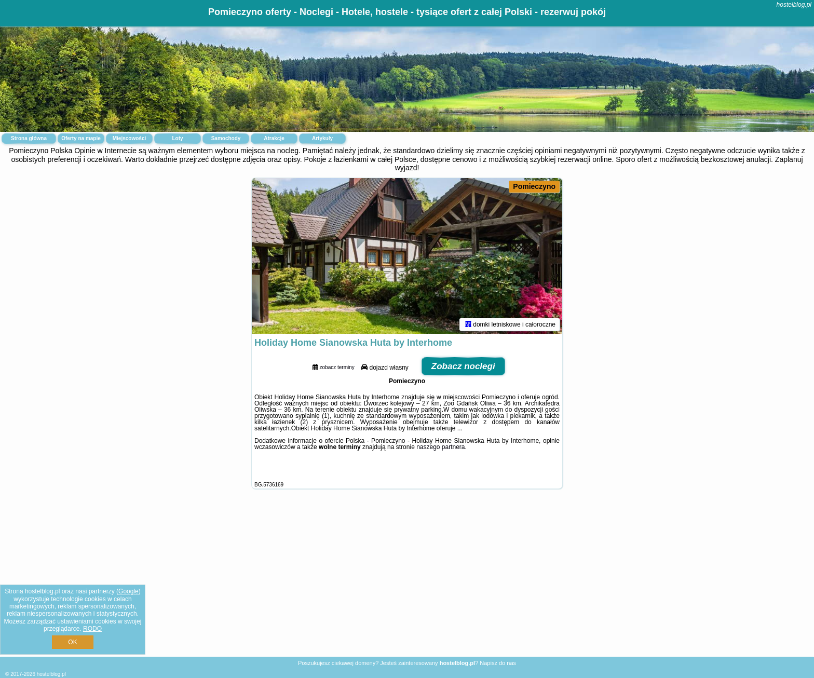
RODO (92, 628)
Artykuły (322, 138)
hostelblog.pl (794, 4)
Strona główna (29, 138)
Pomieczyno (534, 186)
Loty (177, 138)
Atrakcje (274, 138)
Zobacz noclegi (463, 366)
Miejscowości (129, 138)
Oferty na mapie (81, 138)
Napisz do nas (498, 663)
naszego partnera (440, 447)
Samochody (226, 138)
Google (128, 591)
